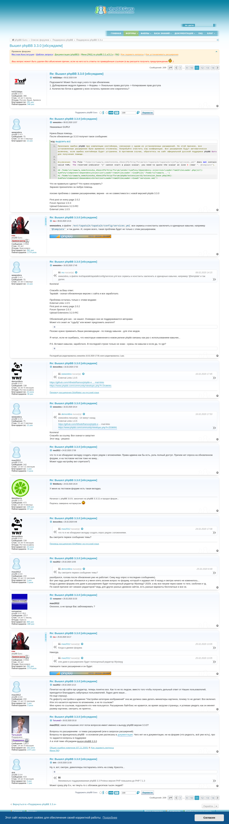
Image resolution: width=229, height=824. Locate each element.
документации (125, 734)
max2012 (65, 529)
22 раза (30, 392)
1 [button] (180, 67)
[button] (170, 68)
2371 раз (31, 750)
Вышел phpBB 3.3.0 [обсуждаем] (36, 46)
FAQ (200, 33)
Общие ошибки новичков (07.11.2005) (69, 748)
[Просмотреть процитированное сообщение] (76, 272)
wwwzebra (66, 374)
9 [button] (186, 67)
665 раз (30, 622)
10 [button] (191, 67)
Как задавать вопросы (102, 748)
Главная (116, 33)
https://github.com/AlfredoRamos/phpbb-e (78, 424)
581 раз (30, 250)
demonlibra (66, 414)
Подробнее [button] (110, 817)
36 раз (30, 394)
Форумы (131, 33)
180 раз (30, 624)
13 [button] (207, 67)
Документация (184, 33)
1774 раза (31, 252)
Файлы (145, 33)
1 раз (29, 469)
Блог (210, 33)
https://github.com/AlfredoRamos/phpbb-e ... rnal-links (77, 382)
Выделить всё (63, 142)
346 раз (30, 104)
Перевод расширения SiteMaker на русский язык (74, 392)
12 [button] (202, 67)
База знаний (162, 33)
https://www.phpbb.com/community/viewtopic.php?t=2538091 (80, 385)
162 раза (31, 748)
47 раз (30, 509)
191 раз (30, 102)
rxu (62, 272)
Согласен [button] (209, 817)
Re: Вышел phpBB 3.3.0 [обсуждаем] (76, 73)
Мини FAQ (54, 750)
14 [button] (213, 67)
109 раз (30, 507)
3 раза (30, 471)
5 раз (29, 781)
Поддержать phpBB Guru (86, 112)
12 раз (30, 141)
